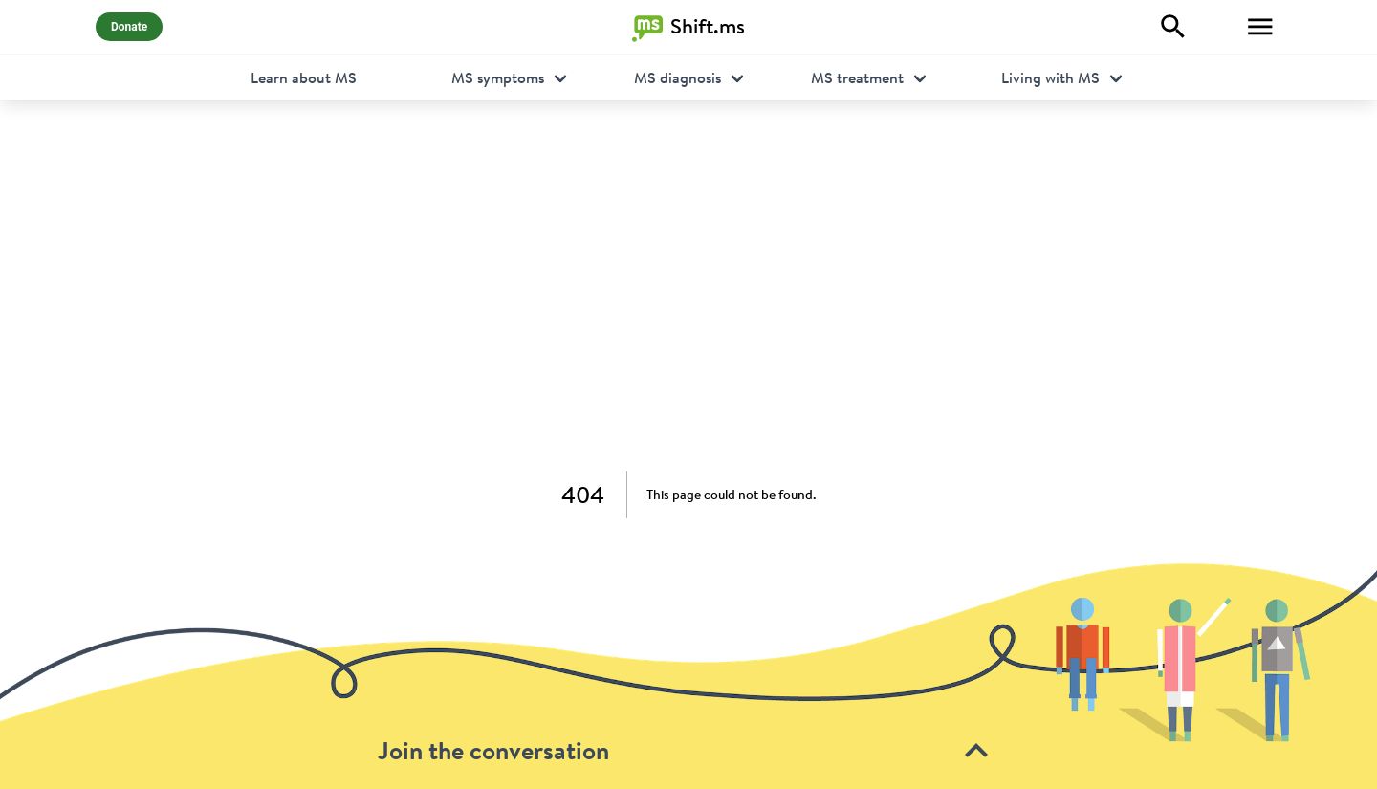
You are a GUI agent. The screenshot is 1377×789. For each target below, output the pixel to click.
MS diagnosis (677, 77)
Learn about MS (304, 77)
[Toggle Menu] (1260, 27)
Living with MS (1050, 77)
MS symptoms (497, 77)
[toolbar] (688, 675)
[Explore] (1173, 27)
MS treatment (857, 77)
